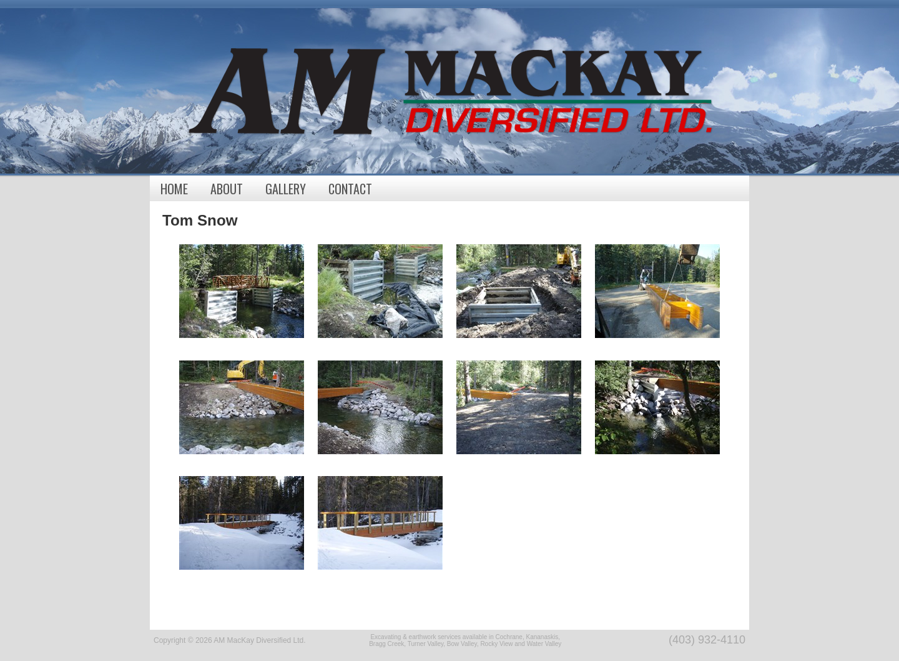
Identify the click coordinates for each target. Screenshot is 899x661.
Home (174, 188)
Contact (350, 188)
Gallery (285, 188)
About (226, 188)
